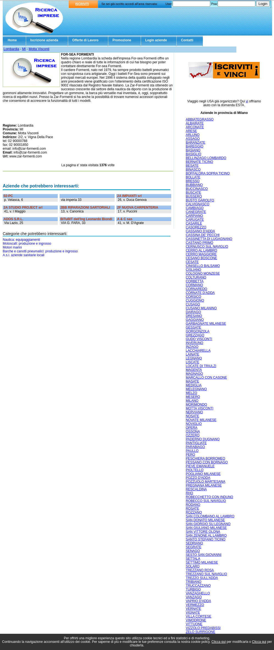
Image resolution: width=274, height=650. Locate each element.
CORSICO (193, 297)
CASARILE (194, 223)
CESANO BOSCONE (201, 258)
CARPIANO (194, 216)
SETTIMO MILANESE (202, 562)
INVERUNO (194, 343)
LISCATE (192, 362)
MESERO (193, 397)
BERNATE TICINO (199, 162)
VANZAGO (194, 597)
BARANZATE (195, 142)
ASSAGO (193, 139)
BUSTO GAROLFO (200, 200)
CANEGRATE (196, 212)
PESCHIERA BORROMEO (205, 458)
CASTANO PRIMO (199, 243)
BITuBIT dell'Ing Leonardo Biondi (86, 219)
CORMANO (194, 285)
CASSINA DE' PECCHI (203, 235)
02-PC (8, 196)
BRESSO (193, 181)
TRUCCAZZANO (198, 586)
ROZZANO (194, 512)
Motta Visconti (39, 49)
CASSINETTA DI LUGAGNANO (209, 239)
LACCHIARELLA (198, 351)
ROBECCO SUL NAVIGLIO (206, 501)
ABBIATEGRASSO (200, 119)
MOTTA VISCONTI (199, 408)
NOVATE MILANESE (201, 420)
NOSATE (192, 416)
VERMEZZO (195, 605)
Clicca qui (218, 642)
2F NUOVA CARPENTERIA (137, 207)
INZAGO (192, 347)
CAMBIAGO (195, 208)
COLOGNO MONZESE (203, 273)
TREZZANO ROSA (200, 570)
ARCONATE (195, 127)
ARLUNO (193, 135)
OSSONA (193, 431)
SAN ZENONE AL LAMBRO (206, 535)
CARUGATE (195, 220)
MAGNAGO (194, 374)
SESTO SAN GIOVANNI (204, 555)
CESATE (192, 262)
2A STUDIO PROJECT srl (23, 207)
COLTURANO (196, 277)
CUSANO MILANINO (201, 308)
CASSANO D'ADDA (200, 231)
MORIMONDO (196, 404)
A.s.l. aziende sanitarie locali (23, 255)
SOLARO (193, 566)
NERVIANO (194, 412)
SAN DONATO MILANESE (205, 520)
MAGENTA (194, 370)
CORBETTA (194, 281)
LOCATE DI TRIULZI (201, 366)
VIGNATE (193, 613)
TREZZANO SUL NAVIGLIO (206, 574)
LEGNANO (194, 358)
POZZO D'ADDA (198, 478)
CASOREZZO (196, 227)
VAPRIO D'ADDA (198, 601)
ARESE (191, 131)
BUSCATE (193, 193)
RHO (189, 493)
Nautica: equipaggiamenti (21, 240)
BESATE (192, 166)
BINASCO (193, 169)
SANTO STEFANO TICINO (205, 539)
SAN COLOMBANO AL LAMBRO (210, 516)
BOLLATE (193, 177)
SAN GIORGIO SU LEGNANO (208, 524)
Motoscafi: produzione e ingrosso (27, 243)
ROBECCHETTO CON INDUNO (209, 497)
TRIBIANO (193, 582)
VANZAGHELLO (198, 593)
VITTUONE (194, 624)
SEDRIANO (194, 543)
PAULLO (192, 451)
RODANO (193, 505)
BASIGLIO (193, 154)
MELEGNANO (196, 389)
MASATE (192, 381)
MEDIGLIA (193, 385)
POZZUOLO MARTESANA (205, 482)
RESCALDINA (196, 489)
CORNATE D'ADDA (200, 293)
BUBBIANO (194, 185)
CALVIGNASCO (197, 204)
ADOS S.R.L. (13, 219)
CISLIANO (193, 270)
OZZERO (193, 435)
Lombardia (11, 49)
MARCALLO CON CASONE (206, 377)
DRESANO (194, 316)
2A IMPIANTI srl (129, 196)
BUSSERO (194, 196)
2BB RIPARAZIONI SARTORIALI (85, 207)
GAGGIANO (195, 320)
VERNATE (193, 609)
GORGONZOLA (197, 331)
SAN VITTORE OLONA (203, 532)
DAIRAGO (193, 312)
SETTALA (193, 559)
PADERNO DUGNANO (203, 439)
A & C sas (124, 219)
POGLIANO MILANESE (203, 474)
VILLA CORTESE (198, 616)
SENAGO (193, 551)
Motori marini (12, 247)
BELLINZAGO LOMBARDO (206, 158)
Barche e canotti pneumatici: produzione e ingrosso (40, 251)
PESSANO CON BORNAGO (207, 462)
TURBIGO (193, 589)
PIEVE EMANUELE (200, 466)
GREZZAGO (195, 335)
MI (24, 49)
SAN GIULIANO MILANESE (206, 528)
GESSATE (193, 327)
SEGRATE (193, 547)
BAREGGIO (194, 146)
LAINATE (192, 354)
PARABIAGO (195, 447)
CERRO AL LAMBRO (201, 250)
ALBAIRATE (195, 123)
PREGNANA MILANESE (204, 485)
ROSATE (192, 508)
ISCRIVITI (82, 4)
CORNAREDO (196, 289)
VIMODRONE (196, 620)
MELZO (191, 393)
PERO (190, 455)
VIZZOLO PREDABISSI (203, 628)
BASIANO (193, 150)
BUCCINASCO (197, 189)
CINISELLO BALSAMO (203, 266)
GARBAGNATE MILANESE (206, 324)
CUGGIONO (195, 300)
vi (247, 101)
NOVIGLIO (194, 424)
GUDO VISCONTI (199, 339)
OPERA (191, 428)
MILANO (192, 401)
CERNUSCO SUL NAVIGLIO (207, 246)
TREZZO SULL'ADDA (202, 578)
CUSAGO (193, 304)
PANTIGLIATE (196, 443)
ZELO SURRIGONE (200, 632)
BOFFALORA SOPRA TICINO (208, 173)
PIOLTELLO (194, 470)
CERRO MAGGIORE (201, 254)
